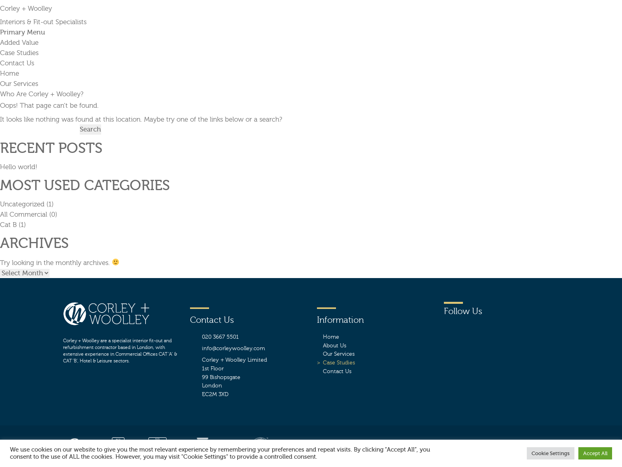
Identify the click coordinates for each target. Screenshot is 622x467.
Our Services (19, 84)
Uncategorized (22, 204)
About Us (334, 345)
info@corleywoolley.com (233, 348)
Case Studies (19, 53)
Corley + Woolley (26, 8)
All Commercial (23, 214)
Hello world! (18, 167)
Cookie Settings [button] (551, 453)
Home (9, 73)
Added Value (19, 42)
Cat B (8, 225)
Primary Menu (22, 32)
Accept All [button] (595, 453)
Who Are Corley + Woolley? (41, 94)
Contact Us (17, 63)
